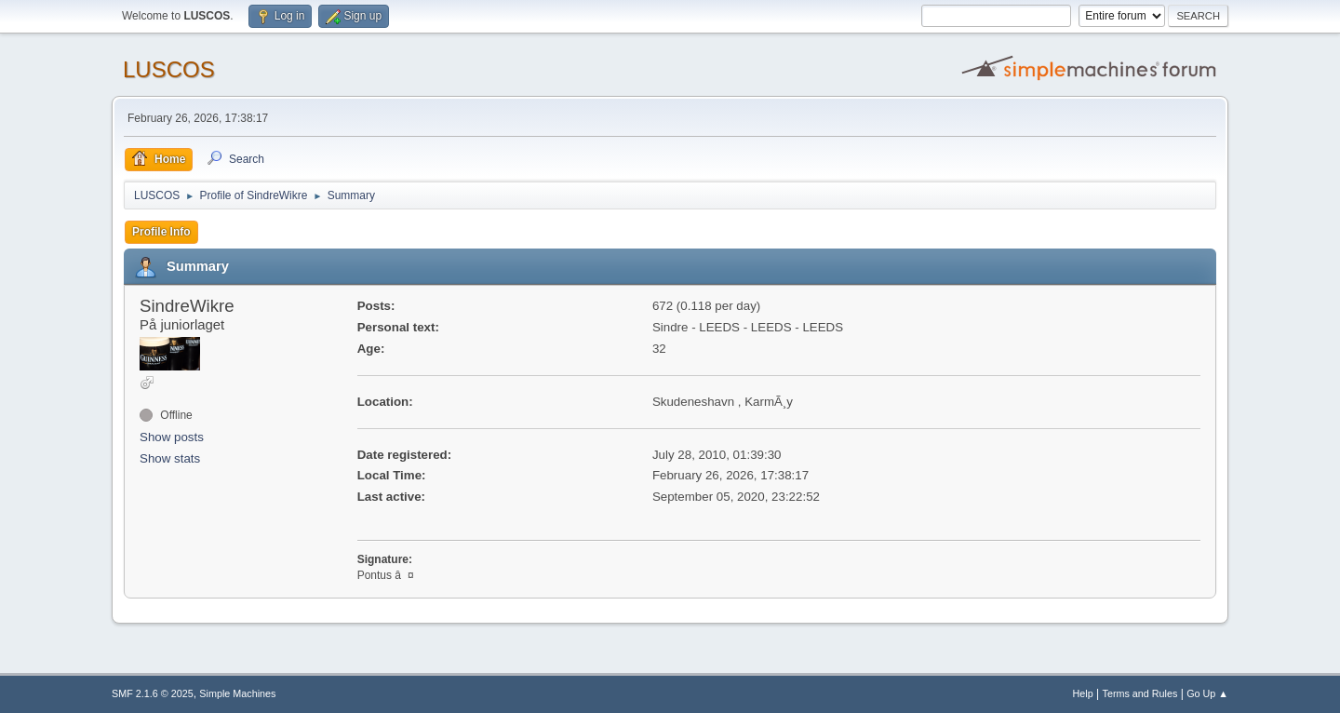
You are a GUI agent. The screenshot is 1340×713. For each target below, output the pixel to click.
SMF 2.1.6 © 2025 (153, 693)
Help (1083, 693)
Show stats (170, 458)
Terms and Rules (1140, 693)
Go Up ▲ (1207, 693)
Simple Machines (237, 693)
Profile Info (161, 231)
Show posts (172, 437)
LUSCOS (169, 69)
